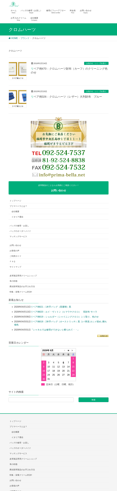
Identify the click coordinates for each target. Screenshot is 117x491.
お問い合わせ (15, 245)
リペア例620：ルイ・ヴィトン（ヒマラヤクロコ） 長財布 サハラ (64, 312)
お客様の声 (14, 251)
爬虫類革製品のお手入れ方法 (22, 286)
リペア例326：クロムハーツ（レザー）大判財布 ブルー (66, 96)
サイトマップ (15, 267)
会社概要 (15, 211)
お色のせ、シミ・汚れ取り (96, 63)
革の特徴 (13, 281)
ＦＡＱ (12, 261)
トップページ (15, 201)
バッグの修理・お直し (19, 226)
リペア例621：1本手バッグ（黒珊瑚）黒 (51, 307)
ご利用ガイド (15, 256)
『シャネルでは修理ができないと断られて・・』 (55, 330)
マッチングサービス (18, 236)
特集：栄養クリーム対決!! (21, 292)
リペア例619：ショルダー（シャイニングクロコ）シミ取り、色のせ (65, 317)
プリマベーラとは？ (18, 206)
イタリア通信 (17, 217)
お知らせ (103, 336)
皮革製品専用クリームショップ (23, 276)
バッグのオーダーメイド (20, 231)
